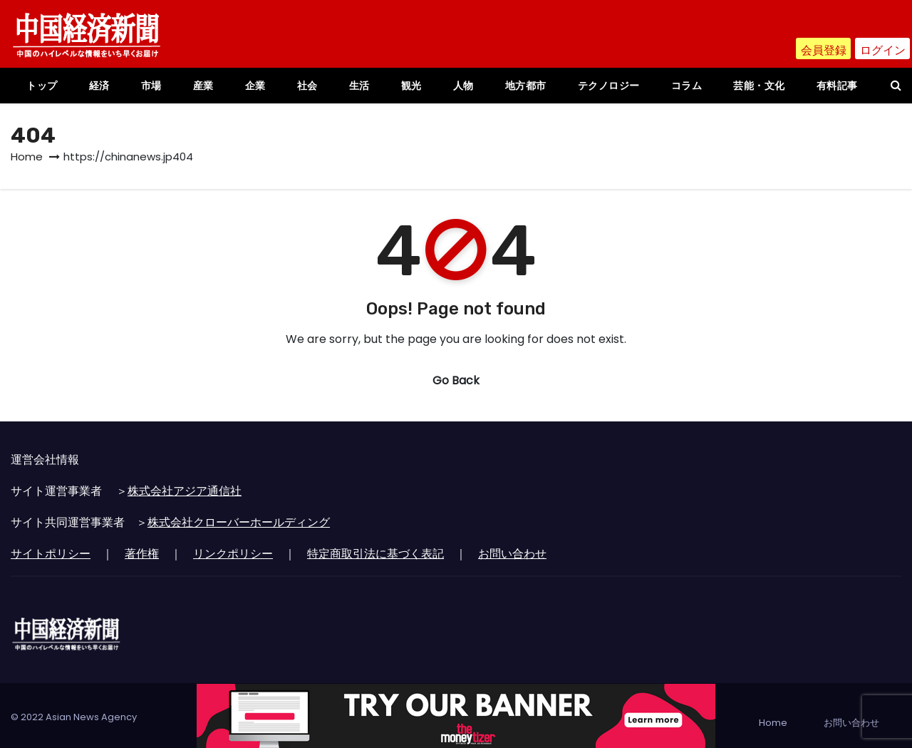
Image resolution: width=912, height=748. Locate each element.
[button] (896, 85)
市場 (151, 85)
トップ (42, 85)
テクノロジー (609, 85)
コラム (687, 85)
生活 (359, 85)
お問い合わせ (512, 553)
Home (27, 156)
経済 (99, 85)
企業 (255, 85)
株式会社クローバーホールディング (238, 522)
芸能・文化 (759, 85)
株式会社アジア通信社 (185, 491)
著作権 (142, 553)
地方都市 (525, 85)
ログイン (883, 50)
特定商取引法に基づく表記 (375, 553)
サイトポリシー (50, 553)
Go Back (456, 380)
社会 (307, 85)
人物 (463, 85)
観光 (411, 85)
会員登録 (823, 50)
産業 (203, 85)
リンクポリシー (233, 553)
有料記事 (837, 85)
